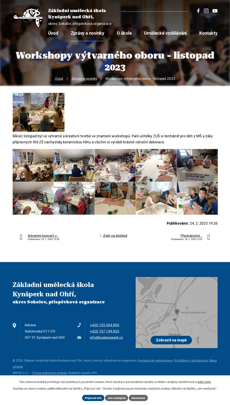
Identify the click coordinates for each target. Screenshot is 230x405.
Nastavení (140, 397)
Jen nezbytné (117, 397)
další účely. (204, 381)
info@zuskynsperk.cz (106, 355)
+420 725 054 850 (104, 343)
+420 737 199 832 (104, 349)
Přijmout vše (92, 397)
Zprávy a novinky (84, 78)
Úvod (59, 78)
